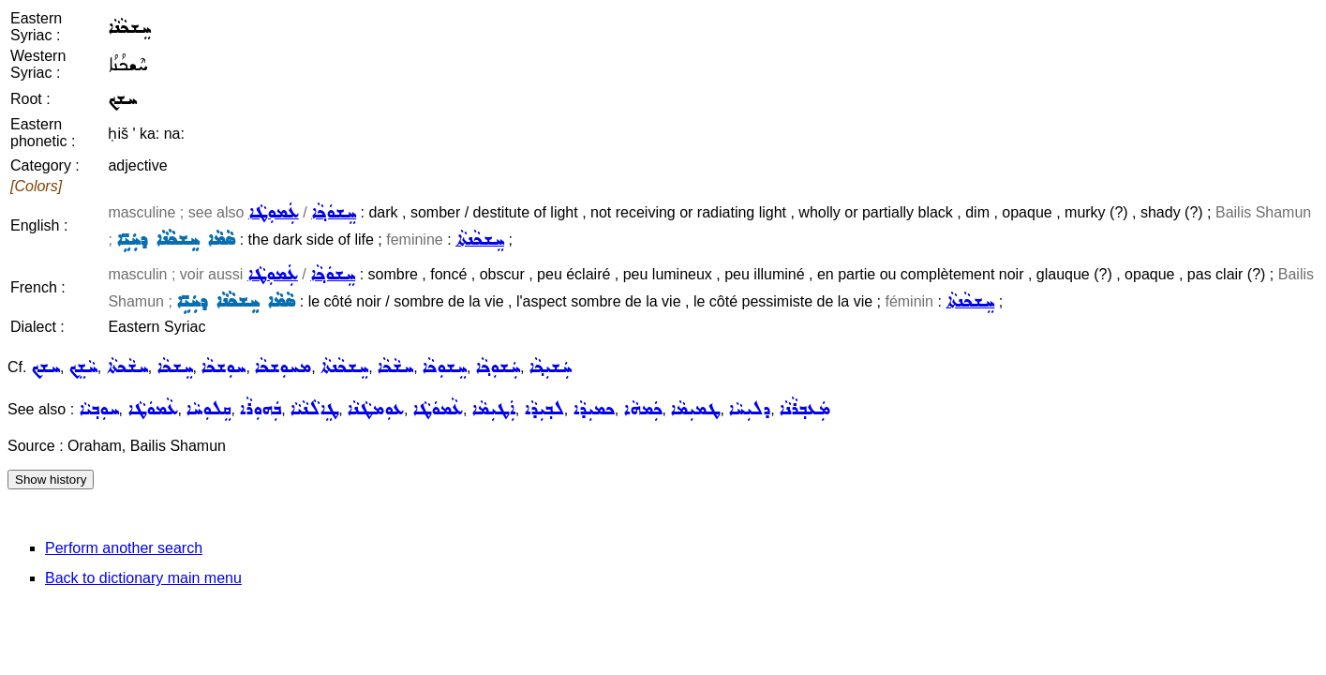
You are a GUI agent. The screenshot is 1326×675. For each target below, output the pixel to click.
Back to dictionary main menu (143, 578)
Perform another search (123, 548)
